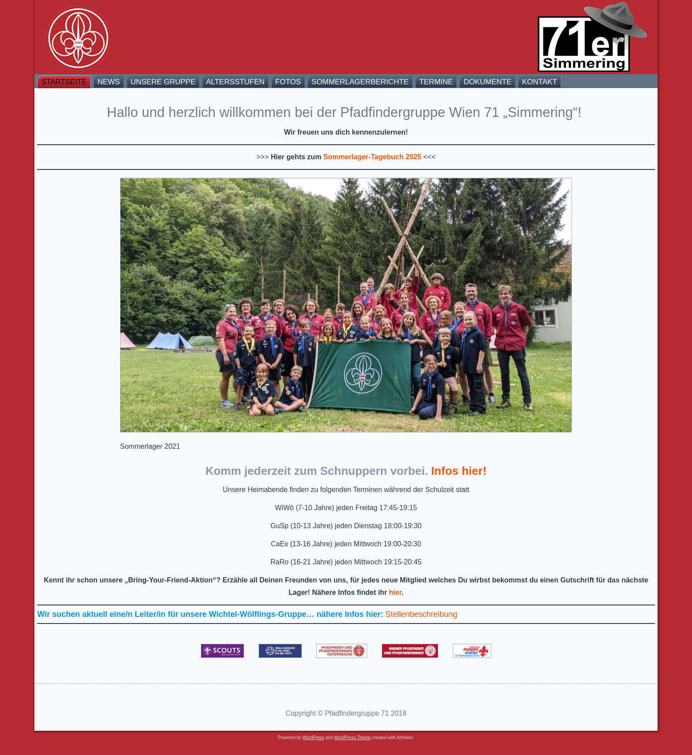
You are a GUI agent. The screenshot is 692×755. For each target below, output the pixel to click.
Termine (436, 82)
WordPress (313, 737)
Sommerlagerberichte (360, 82)
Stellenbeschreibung (421, 614)
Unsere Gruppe (163, 82)
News (109, 82)
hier (395, 592)
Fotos (288, 82)
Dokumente (487, 82)
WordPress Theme (352, 737)
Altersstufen (235, 82)
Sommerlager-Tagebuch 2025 (372, 157)
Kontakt (539, 82)
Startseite (63, 82)
